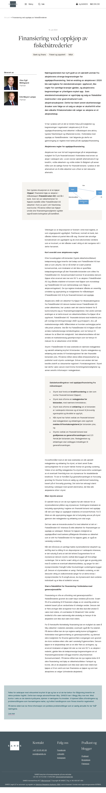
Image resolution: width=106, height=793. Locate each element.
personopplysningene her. (64, 782)
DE (98, 4)
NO (91, 4)
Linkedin (60, 760)
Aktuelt (7, 17)
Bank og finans (39, 55)
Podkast (85, 762)
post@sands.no (39, 760)
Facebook (61, 756)
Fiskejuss (85, 769)
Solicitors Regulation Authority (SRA (48, 790)
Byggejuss (86, 766)
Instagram (61, 763)
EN (94, 4)
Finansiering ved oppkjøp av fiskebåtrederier (29, 17)
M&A (71, 55)
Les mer (11, 719)
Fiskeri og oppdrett (57, 55)
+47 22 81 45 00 (40, 756)
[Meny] (29, 4)
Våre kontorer (45, 786)
